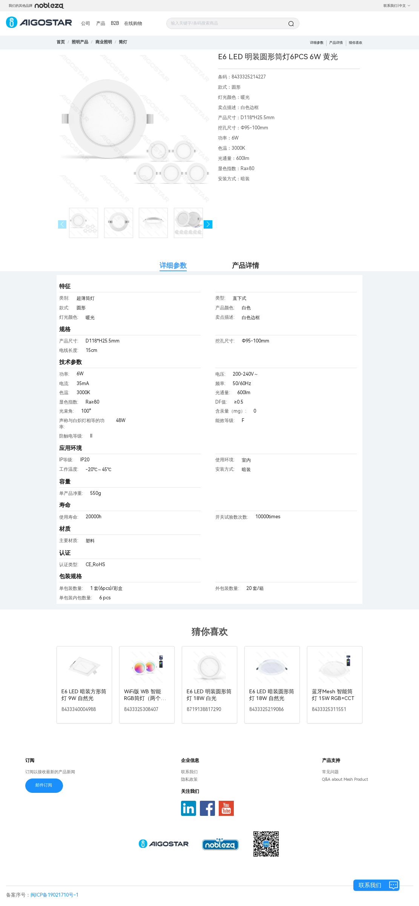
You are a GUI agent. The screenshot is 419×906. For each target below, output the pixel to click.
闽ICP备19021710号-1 (54, 895)
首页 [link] (61, 42)
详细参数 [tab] (173, 265)
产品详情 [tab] (245, 265)
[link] (80, 42)
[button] (208, 224)
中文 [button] (405, 6)
